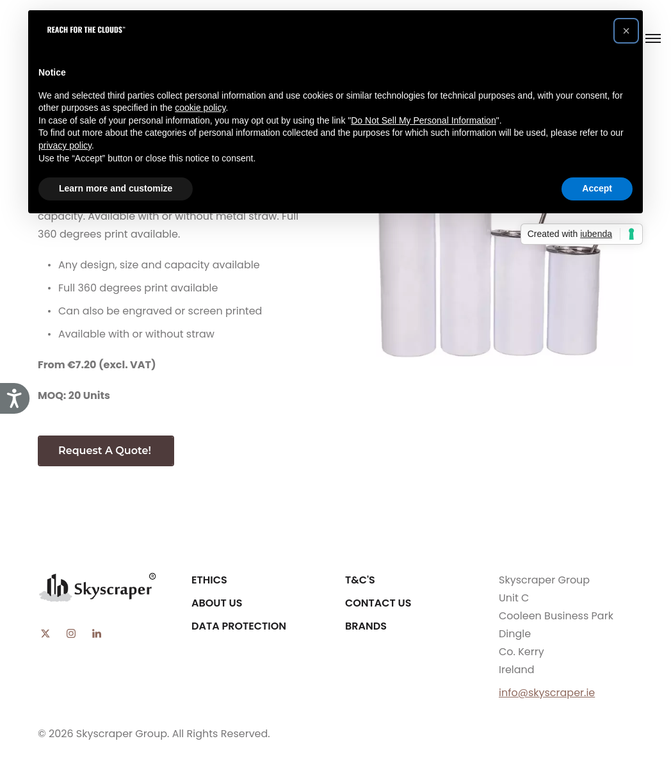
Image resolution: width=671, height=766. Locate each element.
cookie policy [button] (200, 107)
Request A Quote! (106, 450)
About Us (216, 603)
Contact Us (378, 603)
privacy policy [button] (65, 145)
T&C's (360, 580)
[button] (626, 30)
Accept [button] (597, 188)
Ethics (209, 580)
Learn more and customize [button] (115, 188)
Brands (366, 626)
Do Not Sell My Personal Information (423, 120)
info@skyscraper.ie (547, 692)
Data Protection (238, 626)
